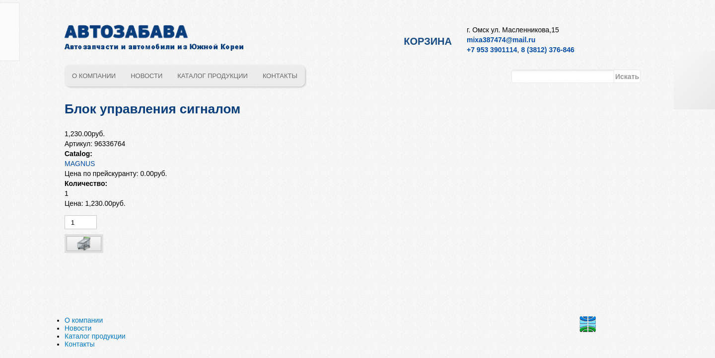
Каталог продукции (212, 76)
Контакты (280, 76)
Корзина (428, 41)
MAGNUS (80, 164)
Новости (146, 76)
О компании (94, 76)
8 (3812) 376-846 (547, 50)
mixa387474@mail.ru (501, 40)
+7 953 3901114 (492, 50)
